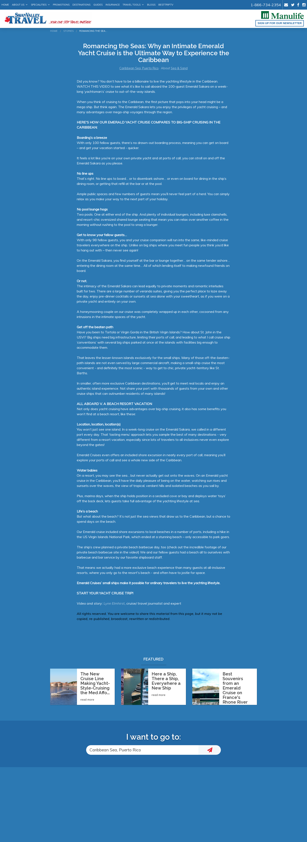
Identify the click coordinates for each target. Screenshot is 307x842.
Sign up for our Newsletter (280, 23)
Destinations (81, 4)
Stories (68, 30)
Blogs (151, 4)
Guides (98, 4)
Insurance (113, 4)
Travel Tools (131, 4)
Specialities (38, 4)
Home (5, 4)
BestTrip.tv (165, 4)
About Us (18, 4)
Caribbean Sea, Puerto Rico (139, 68)
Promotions (61, 4)
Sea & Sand (179, 68)
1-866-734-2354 (266, 4)
